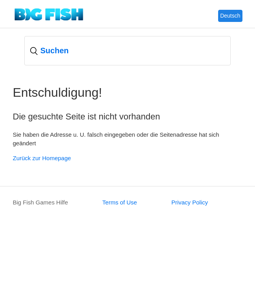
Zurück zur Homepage (42, 158)
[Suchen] (127, 50)
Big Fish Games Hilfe (40, 202)
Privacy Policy (189, 202)
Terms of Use (119, 202)
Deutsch (230, 16)
